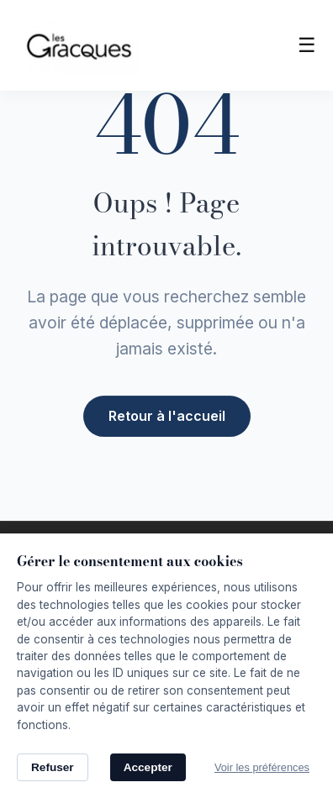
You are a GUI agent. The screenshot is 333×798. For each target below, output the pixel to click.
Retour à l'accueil (166, 414)
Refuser (52, 767)
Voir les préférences (261, 767)
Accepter (148, 767)
